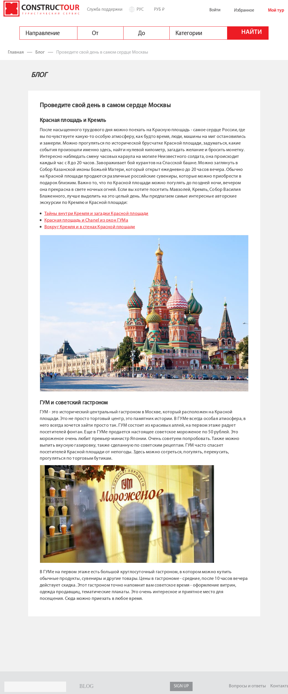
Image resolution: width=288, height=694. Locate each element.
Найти (251, 32)
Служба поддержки (104, 9)
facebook (128, 686)
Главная (16, 52)
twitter (140, 686)
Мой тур (271, 10)
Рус (142, 9)
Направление (43, 33)
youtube (116, 686)
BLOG (86, 686)
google (152, 686)
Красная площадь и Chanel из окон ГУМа (86, 220)
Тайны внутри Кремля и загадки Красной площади (96, 213)
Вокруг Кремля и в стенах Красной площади (89, 227)
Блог (40, 52)
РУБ (161, 9)
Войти (210, 10)
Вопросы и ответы (247, 686)
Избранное (239, 10)
